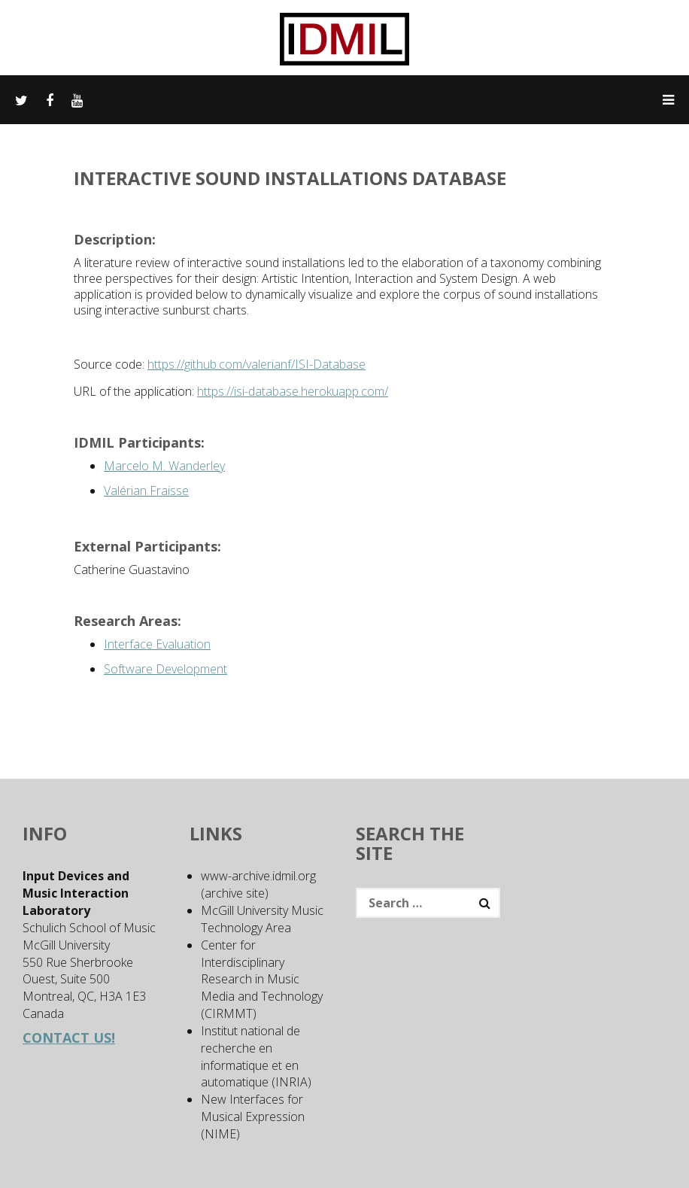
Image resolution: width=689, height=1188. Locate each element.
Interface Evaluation (157, 644)
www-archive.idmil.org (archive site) (258, 884)
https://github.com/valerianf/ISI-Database (256, 364)
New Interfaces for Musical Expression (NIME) (253, 1116)
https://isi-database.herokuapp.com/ (292, 391)
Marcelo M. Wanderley (164, 465)
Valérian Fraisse (146, 490)
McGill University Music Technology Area (262, 919)
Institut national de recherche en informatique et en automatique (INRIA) (256, 1056)
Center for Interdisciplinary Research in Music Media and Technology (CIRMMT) (262, 979)
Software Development (165, 669)
